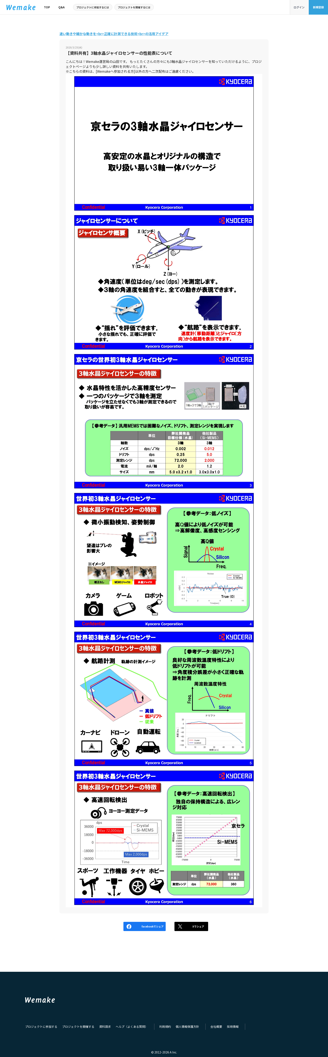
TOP (47, 7)
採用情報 (221, 1027)
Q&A (61, 7)
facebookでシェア (133, 926)
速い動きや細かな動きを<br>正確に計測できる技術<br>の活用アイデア (113, 33)
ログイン (299, 7)
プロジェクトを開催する (75, 1027)
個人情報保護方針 (178, 1027)
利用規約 (156, 1027)
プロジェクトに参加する (40, 1027)
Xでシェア (188, 926)
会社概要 (205, 1027)
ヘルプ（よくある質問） (125, 1027)
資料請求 (100, 1027)
